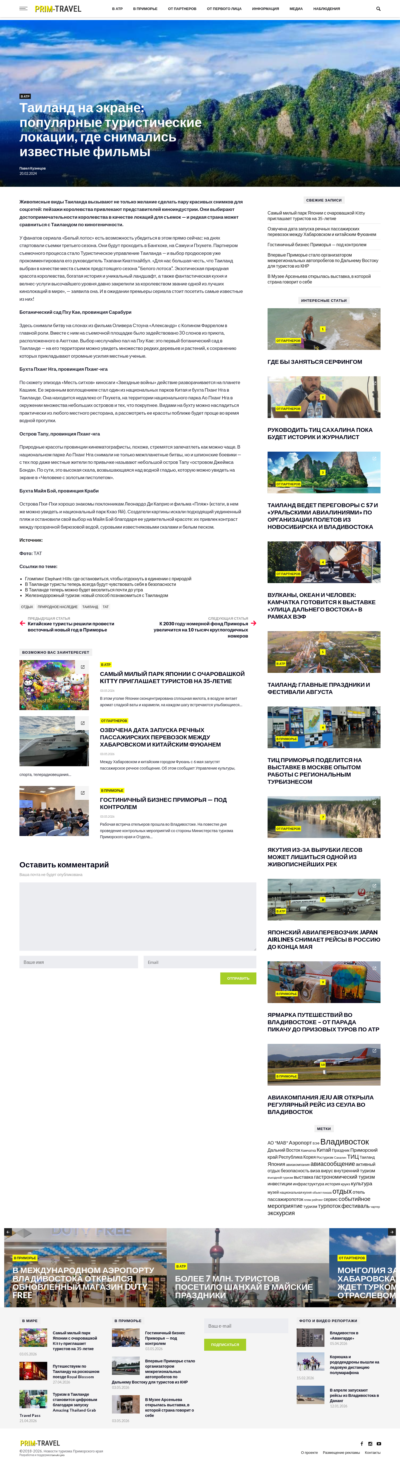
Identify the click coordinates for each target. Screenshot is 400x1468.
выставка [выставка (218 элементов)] (303, 1177)
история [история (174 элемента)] (332, 1183)
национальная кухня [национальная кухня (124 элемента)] (296, 1192)
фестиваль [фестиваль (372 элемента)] (355, 1205)
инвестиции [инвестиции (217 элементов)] (280, 1183)
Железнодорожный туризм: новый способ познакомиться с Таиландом (96, 595)
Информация (265, 8)
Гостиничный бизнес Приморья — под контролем (317, 244)
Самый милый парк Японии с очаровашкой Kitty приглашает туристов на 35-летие (316, 215)
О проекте (309, 1452)
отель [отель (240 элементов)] (359, 1192)
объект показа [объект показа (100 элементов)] (322, 1192)
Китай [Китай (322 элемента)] (324, 1149)
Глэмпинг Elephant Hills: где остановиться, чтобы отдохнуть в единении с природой (108, 578)
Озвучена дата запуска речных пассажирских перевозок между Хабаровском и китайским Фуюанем (322, 231)
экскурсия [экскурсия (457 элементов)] (281, 1212)
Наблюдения (326, 8)
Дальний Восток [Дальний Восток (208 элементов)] (284, 1150)
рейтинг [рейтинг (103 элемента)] (317, 1199)
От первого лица (224, 8)
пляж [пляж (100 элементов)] (307, 1199)
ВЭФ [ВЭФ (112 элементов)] (315, 1143)
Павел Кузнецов (32, 168)
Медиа (296, 8)
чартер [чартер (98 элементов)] (375, 1206)
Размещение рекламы (341, 1452)
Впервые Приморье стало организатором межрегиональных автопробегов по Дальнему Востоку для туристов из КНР (323, 260)
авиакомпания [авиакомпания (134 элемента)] (298, 1164)
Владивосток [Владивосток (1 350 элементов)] (344, 1141)
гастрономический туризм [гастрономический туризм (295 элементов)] (344, 1177)
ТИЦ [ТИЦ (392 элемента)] (353, 1156)
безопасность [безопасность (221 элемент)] (295, 1170)
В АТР (117, 8)
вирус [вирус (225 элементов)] (327, 1170)
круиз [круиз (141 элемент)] (345, 1184)
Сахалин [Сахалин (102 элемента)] (340, 1157)
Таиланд (90, 607)
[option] (85, 1268)
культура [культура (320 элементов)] (361, 1183)
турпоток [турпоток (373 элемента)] (329, 1205)
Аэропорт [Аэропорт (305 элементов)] (300, 1142)
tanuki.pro (57, 1455)
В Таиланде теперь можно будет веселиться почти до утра (84, 589)
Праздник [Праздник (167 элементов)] (340, 1150)
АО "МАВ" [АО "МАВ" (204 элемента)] (278, 1142)
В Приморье (145, 8)
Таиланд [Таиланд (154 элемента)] (367, 1157)
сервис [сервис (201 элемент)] (331, 1199)
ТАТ (106, 607)
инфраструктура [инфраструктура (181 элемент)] (308, 1183)
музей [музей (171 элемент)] (273, 1192)
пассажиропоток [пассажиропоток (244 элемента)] (285, 1199)
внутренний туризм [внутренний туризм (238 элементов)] (354, 1170)
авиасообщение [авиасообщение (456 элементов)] (333, 1163)
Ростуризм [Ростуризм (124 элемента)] (325, 1157)
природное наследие (58, 607)
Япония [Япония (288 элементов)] (276, 1164)
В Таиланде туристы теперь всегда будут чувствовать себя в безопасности (100, 584)
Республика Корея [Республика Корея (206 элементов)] (297, 1157)
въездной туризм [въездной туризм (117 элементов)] (280, 1177)
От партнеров (182, 8)
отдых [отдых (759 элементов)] (342, 1191)
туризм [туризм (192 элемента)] (310, 1206)
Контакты (373, 1452)
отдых (27, 607)
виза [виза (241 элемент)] (315, 1170)
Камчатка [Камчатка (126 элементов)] (308, 1150)
